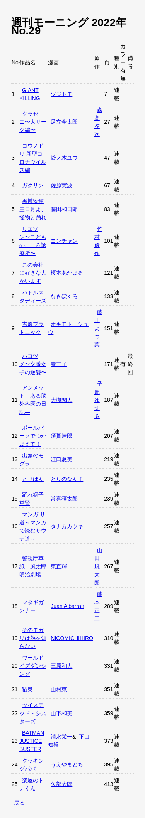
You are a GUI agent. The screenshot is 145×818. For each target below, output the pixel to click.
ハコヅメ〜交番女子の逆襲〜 (32, 364)
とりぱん (33, 479)
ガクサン (33, 185)
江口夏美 (61, 459)
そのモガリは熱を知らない (32, 638)
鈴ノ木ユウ (64, 158)
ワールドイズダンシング (32, 666)
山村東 (59, 689)
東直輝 (59, 566)
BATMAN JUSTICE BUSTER (31, 741)
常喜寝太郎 (64, 499)
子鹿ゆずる (98, 400)
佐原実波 (61, 185)
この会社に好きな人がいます (32, 273)
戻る (19, 803)
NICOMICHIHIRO (72, 638)
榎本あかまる (67, 273)
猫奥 (27, 689)
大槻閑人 (61, 400)
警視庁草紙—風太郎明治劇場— (32, 566)
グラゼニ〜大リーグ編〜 (32, 122)
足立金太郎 (64, 122)
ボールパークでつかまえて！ (32, 436)
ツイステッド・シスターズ (32, 713)
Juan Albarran (67, 606)
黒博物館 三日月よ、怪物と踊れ (32, 209)
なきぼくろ (64, 296)
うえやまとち (67, 764)
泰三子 (59, 364)
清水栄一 (61, 737)
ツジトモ (61, 94)
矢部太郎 (61, 784)
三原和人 (61, 666)
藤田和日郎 (64, 209)
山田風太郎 (98, 566)
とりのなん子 (67, 479)
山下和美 (61, 713)
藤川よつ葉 (98, 328)
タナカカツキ (67, 526)
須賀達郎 (61, 436)
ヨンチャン (64, 241)
